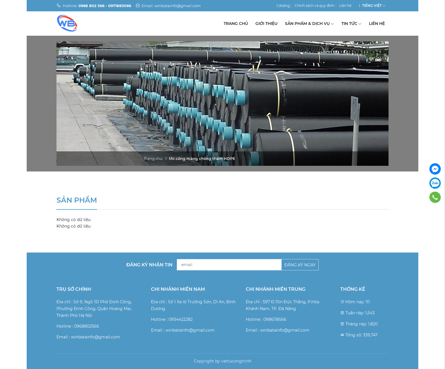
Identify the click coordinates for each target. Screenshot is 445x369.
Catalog (283, 5)
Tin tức (351, 23)
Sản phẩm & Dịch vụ (309, 23)
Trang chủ (236, 23)
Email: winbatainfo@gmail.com (168, 5)
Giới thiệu (266, 23)
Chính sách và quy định (314, 5)
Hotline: (93, 5)
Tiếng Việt (372, 5)
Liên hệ (345, 5)
